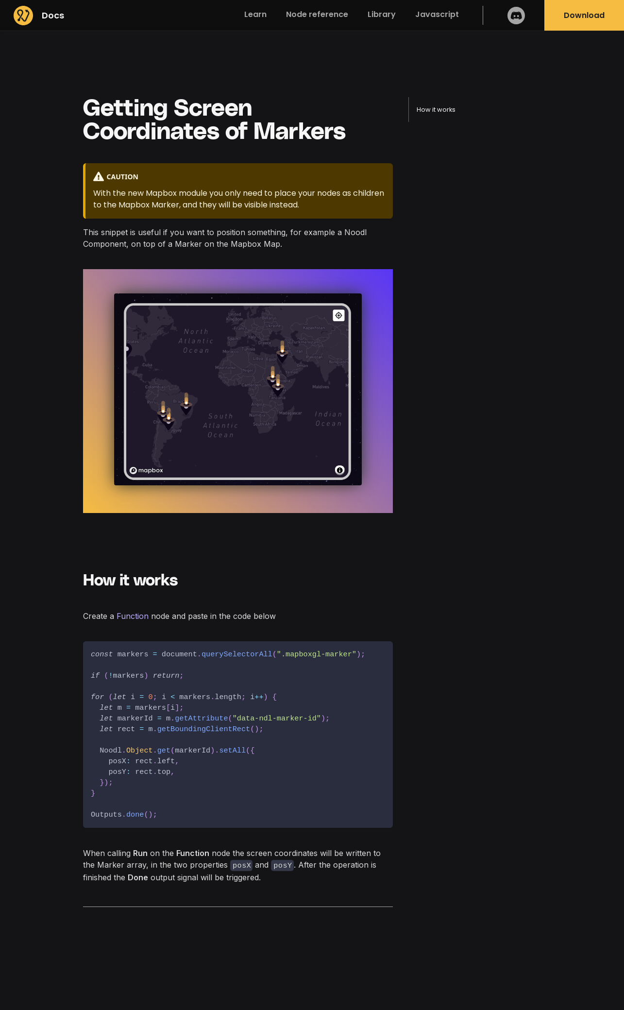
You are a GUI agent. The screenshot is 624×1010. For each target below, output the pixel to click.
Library (382, 14)
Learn (255, 14)
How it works (436, 109)
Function (133, 616)
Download (584, 15)
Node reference (317, 14)
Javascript (437, 14)
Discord (516, 15)
